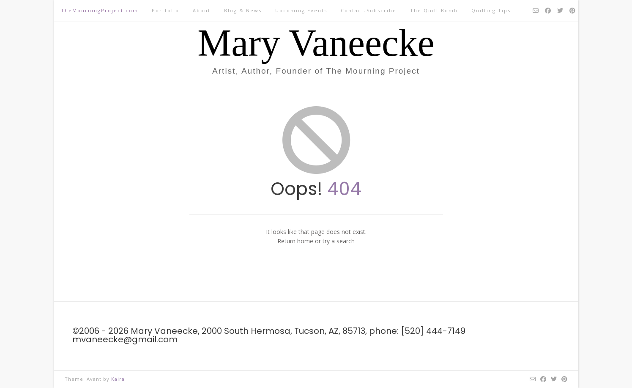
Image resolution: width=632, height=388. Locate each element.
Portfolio (165, 10)
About (202, 10)
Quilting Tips (491, 10)
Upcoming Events (301, 10)
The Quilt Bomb (434, 10)
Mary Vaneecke (316, 43)
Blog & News (243, 10)
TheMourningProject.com (99, 10)
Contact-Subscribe (369, 10)
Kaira (118, 379)
